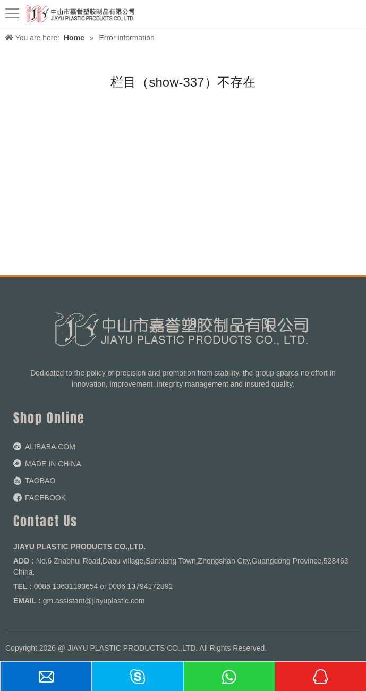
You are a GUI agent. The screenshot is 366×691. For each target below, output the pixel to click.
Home (74, 37)
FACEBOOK (45, 497)
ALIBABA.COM (50, 446)
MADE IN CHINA (53, 463)
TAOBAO (40, 480)
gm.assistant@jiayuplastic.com (94, 600)
